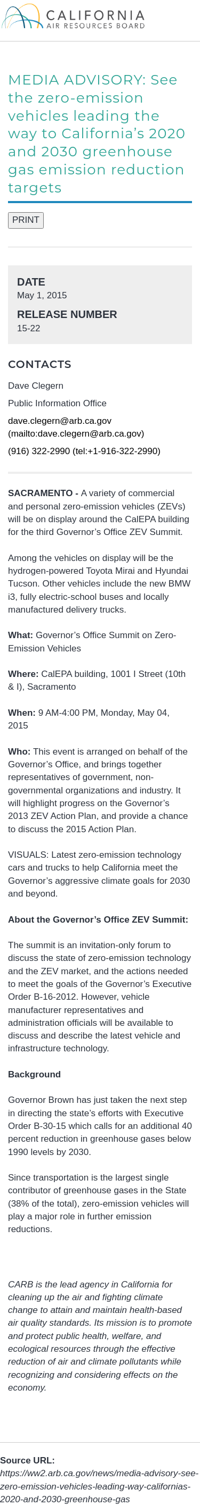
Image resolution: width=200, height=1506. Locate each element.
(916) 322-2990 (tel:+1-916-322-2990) (84, 451)
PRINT (25, 220)
